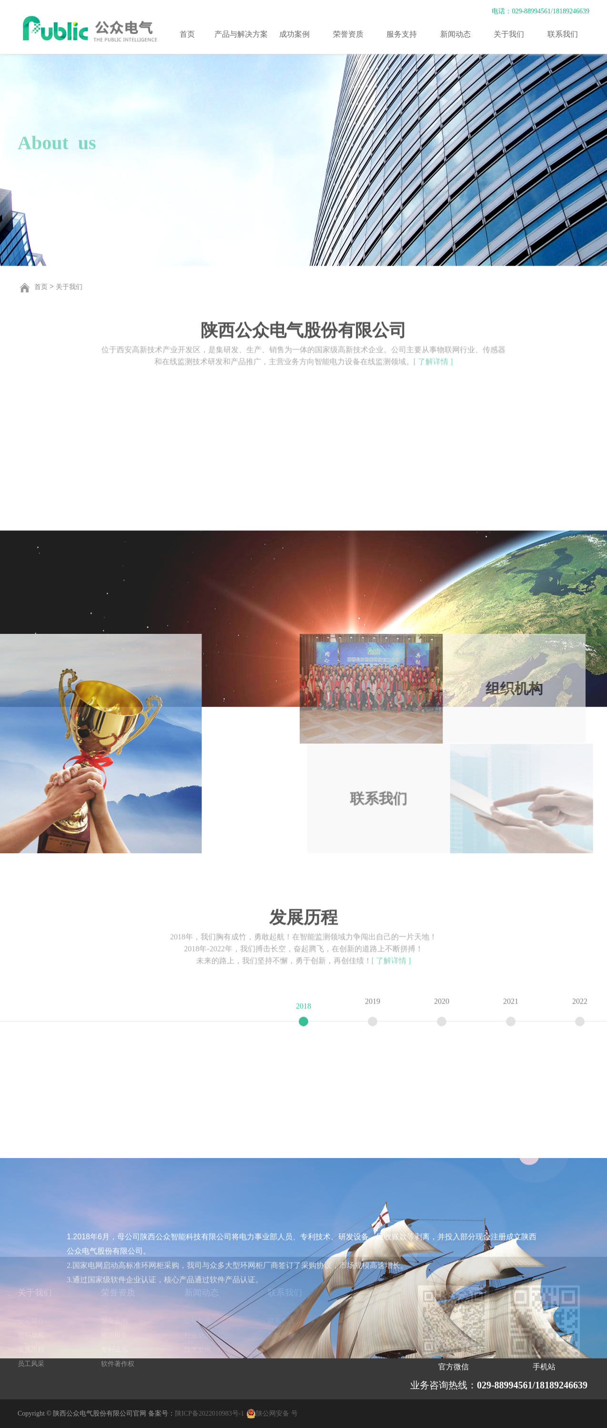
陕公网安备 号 (277, 1413)
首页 (187, 34)
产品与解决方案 (241, 34)
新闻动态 (455, 34)
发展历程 (31, 1349)
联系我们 (562, 34)
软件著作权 (117, 1363)
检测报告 (114, 1335)
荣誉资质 (348, 34)
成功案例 (294, 34)
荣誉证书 (114, 1321)
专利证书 (114, 1349)
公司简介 (31, 1321)
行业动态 (197, 1335)
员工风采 (31, 1363)
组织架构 (31, 1335)
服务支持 (401, 34)
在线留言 (281, 1335)
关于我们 (509, 34)
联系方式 (281, 1321)
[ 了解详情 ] (433, 356)
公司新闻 (197, 1321)
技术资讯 (197, 1349)
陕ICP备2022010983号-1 (209, 1413)
